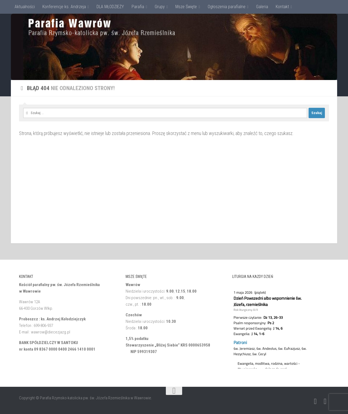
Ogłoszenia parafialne (227, 6)
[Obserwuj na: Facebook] (325, 401)
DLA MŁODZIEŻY (110, 6)
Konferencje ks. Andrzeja (64, 6)
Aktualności (25, 6)
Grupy (160, 6)
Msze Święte (186, 6)
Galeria (262, 6)
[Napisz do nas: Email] (315, 401)
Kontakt (282, 6)
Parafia (138, 6)
